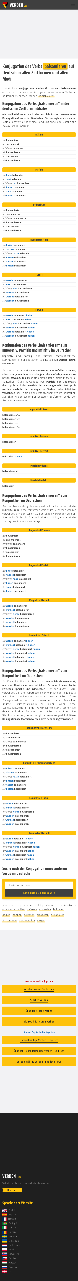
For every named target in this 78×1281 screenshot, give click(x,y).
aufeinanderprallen (13, 909)
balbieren (58, 909)
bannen (17, 914)
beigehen (29, 914)
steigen (41, 920)
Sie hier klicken (46, 96)
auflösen (32, 909)
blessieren (43, 914)
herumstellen (27, 920)
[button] (72, 5)
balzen (6, 914)
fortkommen (9, 920)
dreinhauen (57, 914)
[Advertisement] (39, 34)
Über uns (12, 1190)
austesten (45, 909)
